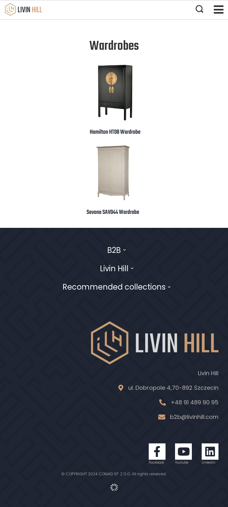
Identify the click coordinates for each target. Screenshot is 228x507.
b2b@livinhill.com (194, 416)
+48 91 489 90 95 (194, 402)
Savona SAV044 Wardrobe (113, 212)
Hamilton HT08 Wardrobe (115, 132)
